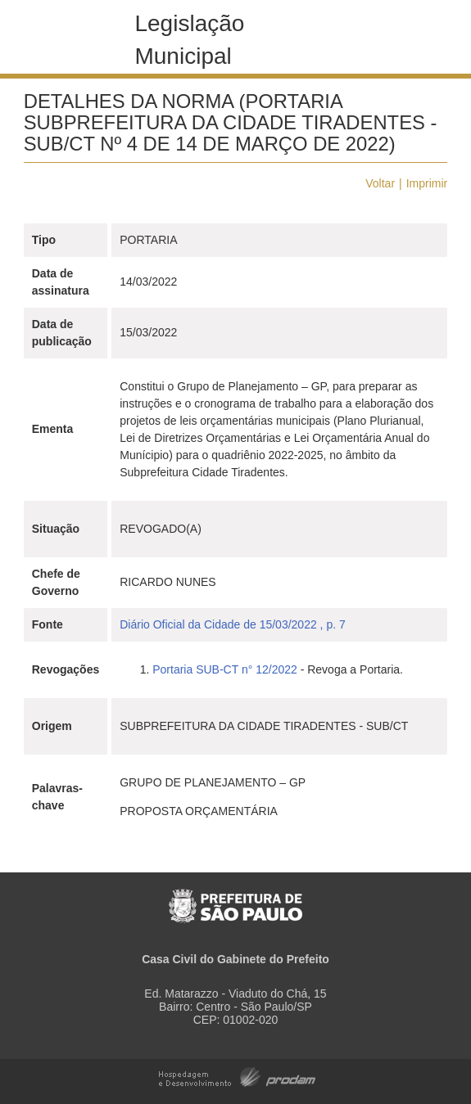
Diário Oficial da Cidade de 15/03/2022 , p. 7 (233, 624)
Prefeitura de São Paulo (235, 897)
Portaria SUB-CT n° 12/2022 (224, 669)
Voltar (380, 183)
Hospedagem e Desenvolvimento (237, 1075)
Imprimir (427, 183)
